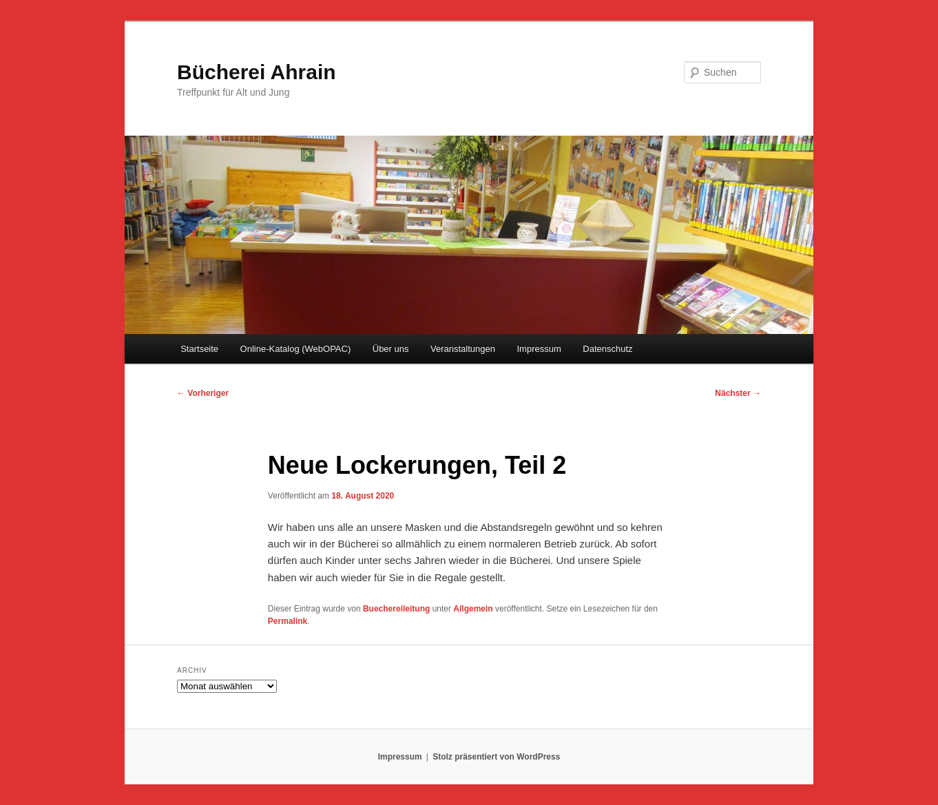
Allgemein (472, 609)
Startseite (199, 349)
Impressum (539, 349)
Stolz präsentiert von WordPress (496, 757)
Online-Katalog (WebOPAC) (295, 349)
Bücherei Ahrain (256, 72)
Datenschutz (607, 349)
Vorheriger (203, 393)
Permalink (287, 621)
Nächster (738, 393)
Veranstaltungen (462, 349)
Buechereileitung (396, 609)
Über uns (391, 349)
